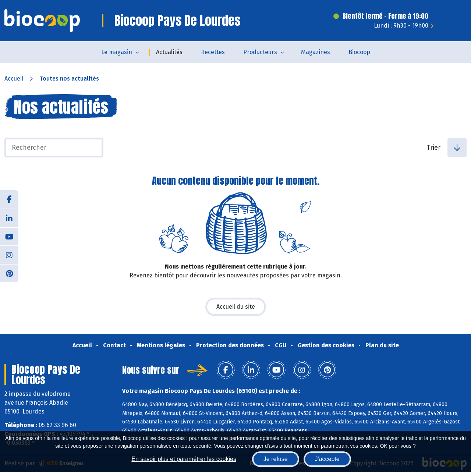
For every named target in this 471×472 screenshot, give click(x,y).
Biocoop (359, 52)
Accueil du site (235, 306)
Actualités (169, 52)
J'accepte (327, 459)
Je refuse (275, 459)
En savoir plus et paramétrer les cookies (183, 459)
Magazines (315, 52)
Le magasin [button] (116, 52)
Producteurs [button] (260, 52)
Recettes (213, 52)
